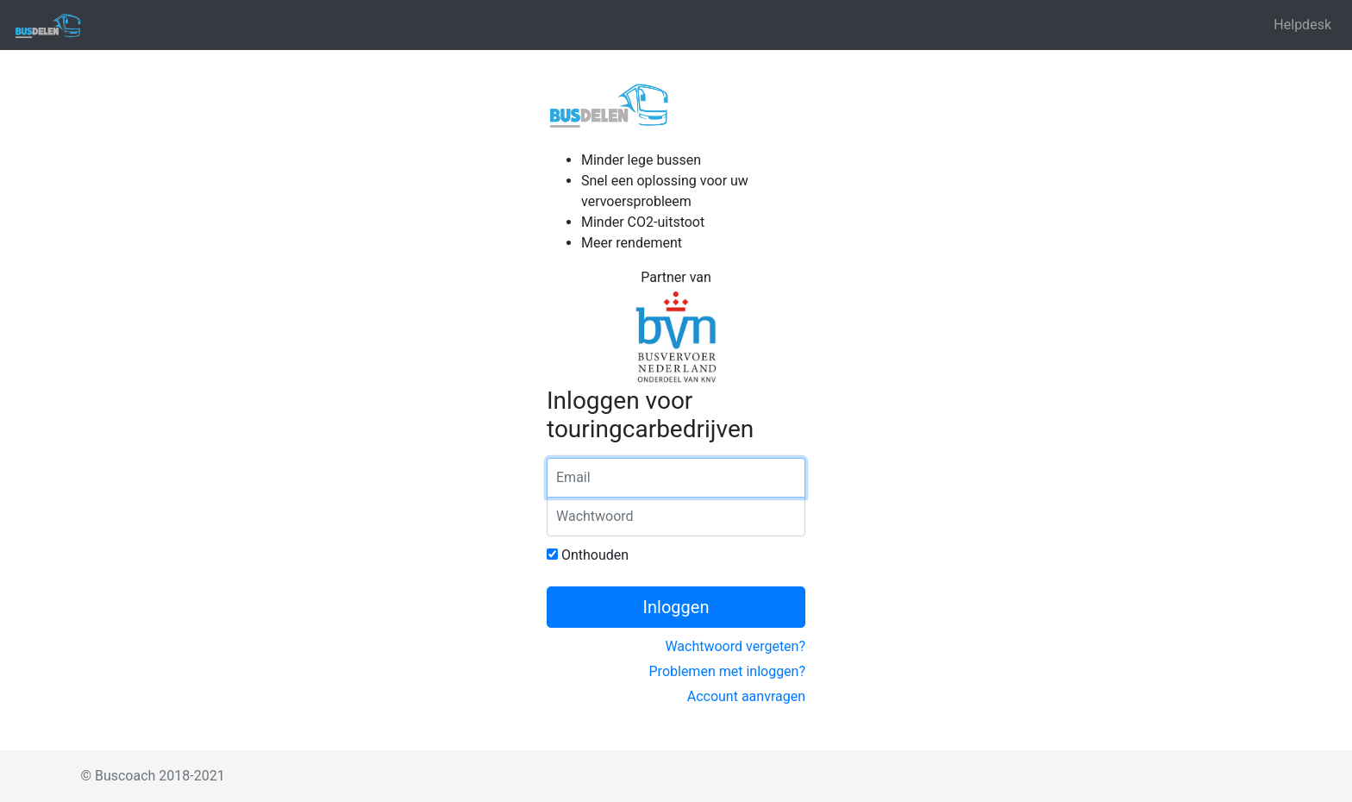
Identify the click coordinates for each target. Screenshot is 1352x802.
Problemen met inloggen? (727, 671)
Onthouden (588, 555)
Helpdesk (1302, 24)
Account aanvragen (746, 696)
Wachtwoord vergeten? (735, 646)
